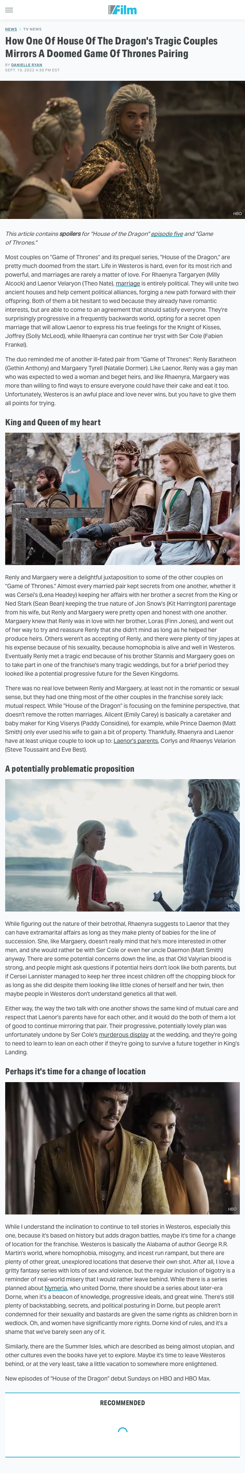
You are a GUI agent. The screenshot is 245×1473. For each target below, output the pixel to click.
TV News (32, 29)
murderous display (124, 1034)
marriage (128, 283)
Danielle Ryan (26, 65)
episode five (167, 233)
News (11, 29)
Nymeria (56, 1288)
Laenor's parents (136, 740)
